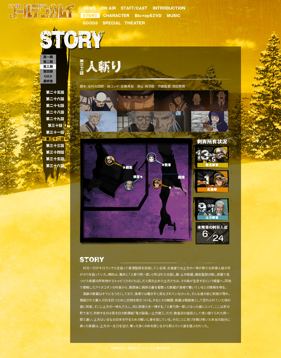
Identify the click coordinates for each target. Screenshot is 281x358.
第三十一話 (55, 132)
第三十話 (55, 125)
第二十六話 (55, 98)
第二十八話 (55, 112)
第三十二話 (55, 138)
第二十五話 (55, 92)
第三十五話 (55, 158)
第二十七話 (55, 105)
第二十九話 (55, 118)
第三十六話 (55, 165)
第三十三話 (55, 145)
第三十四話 (55, 152)
